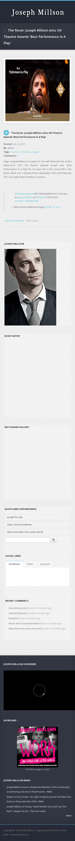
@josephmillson (25, 197)
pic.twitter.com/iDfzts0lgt (26, 200)
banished (13, 618)
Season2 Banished (18, 613)
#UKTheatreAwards (24, 193)
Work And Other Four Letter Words (25, 532)
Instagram (45, 564)
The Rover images (30, 152)
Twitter (29, 564)
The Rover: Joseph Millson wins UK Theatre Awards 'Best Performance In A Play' (35, 36)
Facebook (14, 564)
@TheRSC (40, 197)
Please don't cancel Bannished (24, 623)
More (68, 815)
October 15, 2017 (52, 207)
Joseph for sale (14, 517)
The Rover (15, 152)
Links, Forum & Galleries (19, 524)
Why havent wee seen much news (25, 628)
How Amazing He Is (18, 608)
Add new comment (14, 220)
